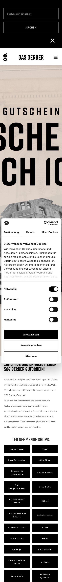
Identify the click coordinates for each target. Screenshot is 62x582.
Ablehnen (31, 356)
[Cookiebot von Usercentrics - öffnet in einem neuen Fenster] (44, 223)
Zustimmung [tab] (11, 232)
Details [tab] (30, 232)
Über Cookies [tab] (50, 232)
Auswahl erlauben (30, 345)
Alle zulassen (31, 334)
